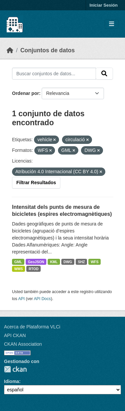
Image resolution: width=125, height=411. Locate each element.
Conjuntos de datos (47, 50)
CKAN (15, 369)
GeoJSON (36, 262)
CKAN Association (23, 344)
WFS (94, 262)
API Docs (42, 298)
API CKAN (15, 335)
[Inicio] (10, 50)
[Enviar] (104, 74)
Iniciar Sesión (103, 5)
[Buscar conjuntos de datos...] (54, 74)
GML (18, 262)
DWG (67, 262)
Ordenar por (25, 93)
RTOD (34, 269)
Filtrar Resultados (36, 182)
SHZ (81, 262)
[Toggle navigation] (111, 24)
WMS (18, 269)
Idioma (11, 381)
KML (54, 262)
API (21, 298)
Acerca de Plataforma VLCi (32, 326)
